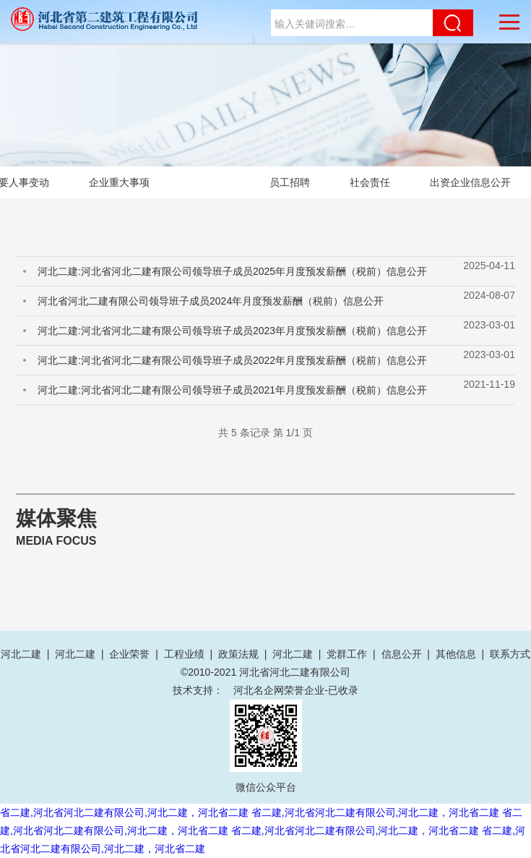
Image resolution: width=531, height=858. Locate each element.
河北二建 (21, 654)
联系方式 (510, 654)
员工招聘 (289, 182)
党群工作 (347, 654)
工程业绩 (184, 654)
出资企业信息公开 (470, 182)
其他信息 (456, 654)
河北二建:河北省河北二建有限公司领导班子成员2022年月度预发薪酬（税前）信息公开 (232, 360)
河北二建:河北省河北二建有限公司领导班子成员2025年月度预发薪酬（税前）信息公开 (232, 271)
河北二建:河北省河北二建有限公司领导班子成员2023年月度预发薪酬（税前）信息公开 (232, 330)
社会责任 (370, 182)
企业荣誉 (129, 654)
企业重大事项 (119, 182)
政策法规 (238, 654)
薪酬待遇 (209, 182)
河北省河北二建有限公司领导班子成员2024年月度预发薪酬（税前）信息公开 (211, 301)
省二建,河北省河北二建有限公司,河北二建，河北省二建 (124, 812)
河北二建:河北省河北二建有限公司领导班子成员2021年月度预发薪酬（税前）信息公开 (232, 390)
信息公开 (401, 654)
